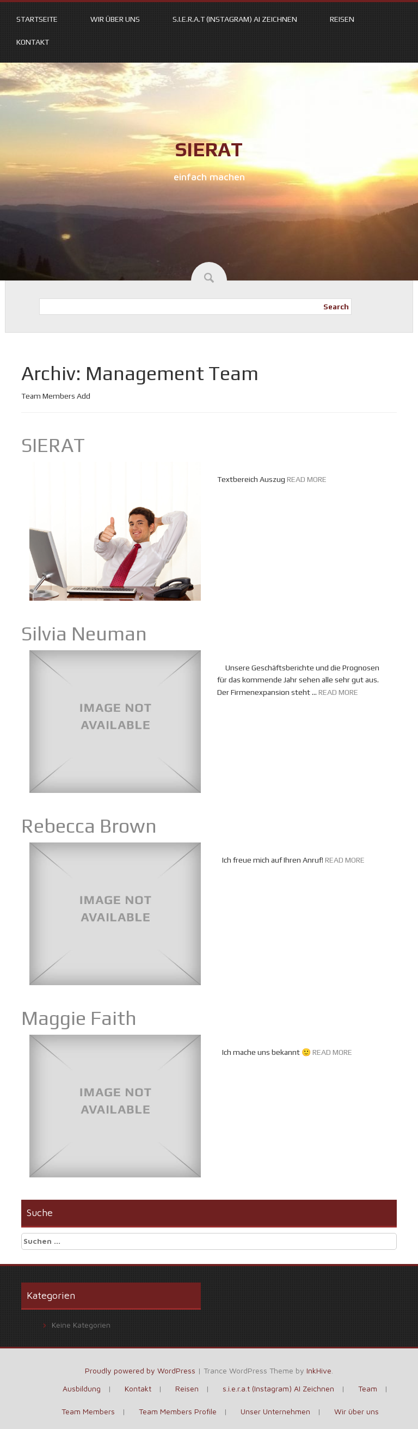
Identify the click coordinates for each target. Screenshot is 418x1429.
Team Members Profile (178, 1411)
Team (367, 1388)
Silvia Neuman (84, 633)
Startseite (37, 19)
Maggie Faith (79, 1017)
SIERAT (209, 149)
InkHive (318, 1370)
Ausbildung (82, 1388)
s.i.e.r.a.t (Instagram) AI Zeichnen (235, 19)
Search (336, 306)
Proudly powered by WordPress (140, 1370)
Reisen (342, 19)
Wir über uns (115, 19)
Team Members (88, 1411)
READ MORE (307, 479)
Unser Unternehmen (275, 1411)
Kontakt (32, 42)
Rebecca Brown (89, 825)
